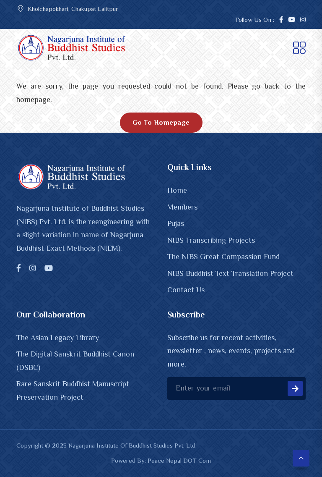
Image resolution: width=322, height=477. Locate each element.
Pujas (175, 223)
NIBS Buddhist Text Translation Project (230, 273)
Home (177, 190)
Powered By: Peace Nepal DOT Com (161, 460)
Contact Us (186, 290)
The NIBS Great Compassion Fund (223, 256)
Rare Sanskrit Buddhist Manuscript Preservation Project (72, 390)
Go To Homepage (161, 122)
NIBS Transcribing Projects (211, 240)
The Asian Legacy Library (57, 337)
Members (182, 207)
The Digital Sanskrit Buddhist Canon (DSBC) (75, 361)
